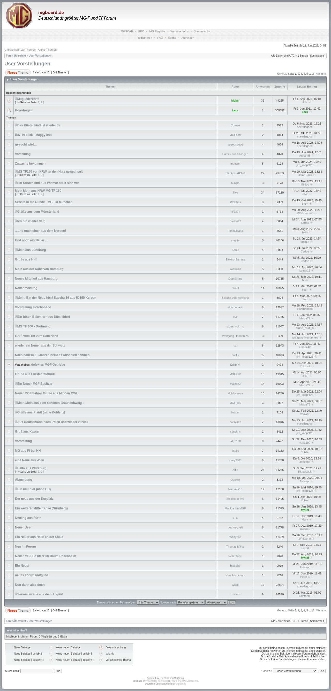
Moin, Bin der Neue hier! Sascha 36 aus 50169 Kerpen (56, 298)
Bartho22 (235, 221)
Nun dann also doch (30, 585)
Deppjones (235, 278)
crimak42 (305, 347)
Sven (305, 203)
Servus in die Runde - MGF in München (44, 202)
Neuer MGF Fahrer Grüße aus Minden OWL (46, 393)
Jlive (235, 192)
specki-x (235, 431)
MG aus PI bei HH (28, 450)
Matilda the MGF (235, 508)
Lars (235, 110)
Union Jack (305, 174)
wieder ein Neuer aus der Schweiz (40, 345)
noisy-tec (235, 422)
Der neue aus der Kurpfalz (34, 499)
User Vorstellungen (40, 55)
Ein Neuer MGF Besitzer (34, 384)
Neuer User (23, 527)
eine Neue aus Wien (29, 460)
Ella (305, 102)
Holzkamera (235, 393)
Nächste (321, 73)
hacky (235, 355)
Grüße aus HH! (26, 259)
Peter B (305, 576)
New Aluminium (235, 575)
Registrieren (144, 37)
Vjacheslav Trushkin (156, 681)
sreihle (235, 240)
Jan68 (305, 548)
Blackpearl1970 (235, 173)
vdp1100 (235, 441)
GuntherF (305, 595)
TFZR (305, 375)
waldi (235, 584)
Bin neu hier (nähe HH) (34, 489)
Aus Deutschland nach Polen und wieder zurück (52, 422)
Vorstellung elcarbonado (33, 307)
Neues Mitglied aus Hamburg (36, 278)
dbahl (235, 288)
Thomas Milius (235, 546)
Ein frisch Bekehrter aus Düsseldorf (43, 317)
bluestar (235, 565)
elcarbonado (235, 307)
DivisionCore (191, 681)
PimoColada (235, 230)
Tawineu (305, 529)
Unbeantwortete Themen (20, 49)
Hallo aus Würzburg (32, 468)
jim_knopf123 (304, 165)
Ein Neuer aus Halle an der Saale (39, 537)
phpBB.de (181, 683)
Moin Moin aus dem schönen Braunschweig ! (50, 403)
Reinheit (305, 366)
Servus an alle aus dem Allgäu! (40, 594)
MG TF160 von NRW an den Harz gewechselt (50, 171)
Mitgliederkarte (28, 99)
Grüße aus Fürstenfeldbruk (35, 374)
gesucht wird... (26, 144)
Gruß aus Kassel (27, 431)
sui (235, 345)
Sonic (235, 249)
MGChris (235, 202)
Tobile (235, 450)
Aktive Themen (47, 49)
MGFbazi (235, 134)
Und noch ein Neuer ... (31, 240)
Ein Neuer (22, 565)
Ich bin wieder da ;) (31, 221)
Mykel (235, 100)
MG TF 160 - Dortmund (34, 326)
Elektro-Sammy (235, 259)
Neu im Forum (25, 546)
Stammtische (202, 31)
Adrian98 (305, 155)
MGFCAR (127, 31)
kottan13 (235, 269)
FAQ (160, 37)
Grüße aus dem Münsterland (38, 211)
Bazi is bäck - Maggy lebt (33, 135)
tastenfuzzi (235, 556)
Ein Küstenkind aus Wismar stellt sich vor (48, 183)
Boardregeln (24, 110)
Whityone (235, 537)
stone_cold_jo (235, 326)
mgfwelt (235, 163)
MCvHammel (305, 213)
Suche (172, 37)
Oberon (235, 479)
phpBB (163, 678)
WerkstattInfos (179, 31)
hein (305, 232)
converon (235, 594)
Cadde (305, 251)
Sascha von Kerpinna (235, 297)
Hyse (305, 519)
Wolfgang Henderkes (235, 335)
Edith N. (235, 364)
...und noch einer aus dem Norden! (40, 231)
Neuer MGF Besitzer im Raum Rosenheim (45, 556)
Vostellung (23, 154)
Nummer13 (235, 489)
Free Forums (177, 681)
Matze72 (304, 318)
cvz (235, 316)
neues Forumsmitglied (31, 575)
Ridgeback (305, 471)
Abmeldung (23, 479)
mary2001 (235, 460)
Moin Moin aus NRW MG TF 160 (38, 191)
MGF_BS (235, 402)
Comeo (235, 125)
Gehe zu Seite (285, 73)
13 (312, 73)
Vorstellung (23, 441)
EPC (141, 31)
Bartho (305, 222)
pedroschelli (235, 527)
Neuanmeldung (26, 288)
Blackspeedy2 (235, 498)
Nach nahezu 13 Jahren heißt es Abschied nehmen (52, 355)
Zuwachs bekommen (30, 163)
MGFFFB (235, 374)
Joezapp (304, 461)
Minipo (235, 183)
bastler (235, 412)
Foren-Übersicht (16, 55)
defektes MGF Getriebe (48, 364)
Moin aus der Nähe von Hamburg (39, 269)
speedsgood (305, 126)
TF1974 (235, 211)
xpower (304, 414)
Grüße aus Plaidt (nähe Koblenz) (41, 412)
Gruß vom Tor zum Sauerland (36, 336)
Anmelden (187, 37)
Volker (305, 500)
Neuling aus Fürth (28, 518)
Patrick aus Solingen (235, 154)
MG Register (157, 31)
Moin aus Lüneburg (31, 250)
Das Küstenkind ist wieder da (39, 125)
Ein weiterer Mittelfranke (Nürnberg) (41, 508)
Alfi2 (235, 469)
